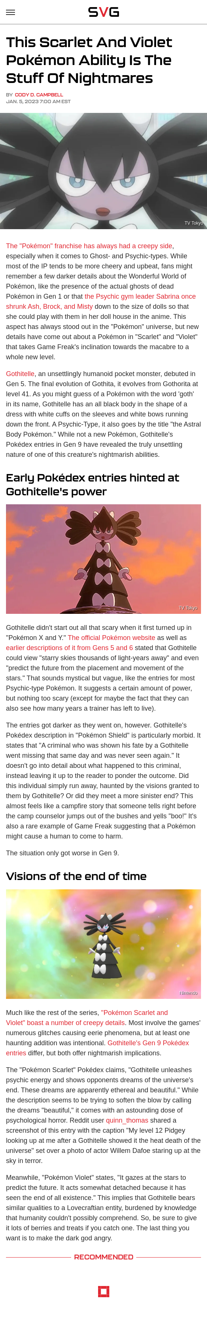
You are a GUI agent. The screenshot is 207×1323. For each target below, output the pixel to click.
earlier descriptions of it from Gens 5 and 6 (69, 648)
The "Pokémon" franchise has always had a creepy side (89, 246)
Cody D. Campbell (39, 95)
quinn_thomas (127, 1120)
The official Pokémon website (111, 637)
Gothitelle (20, 374)
